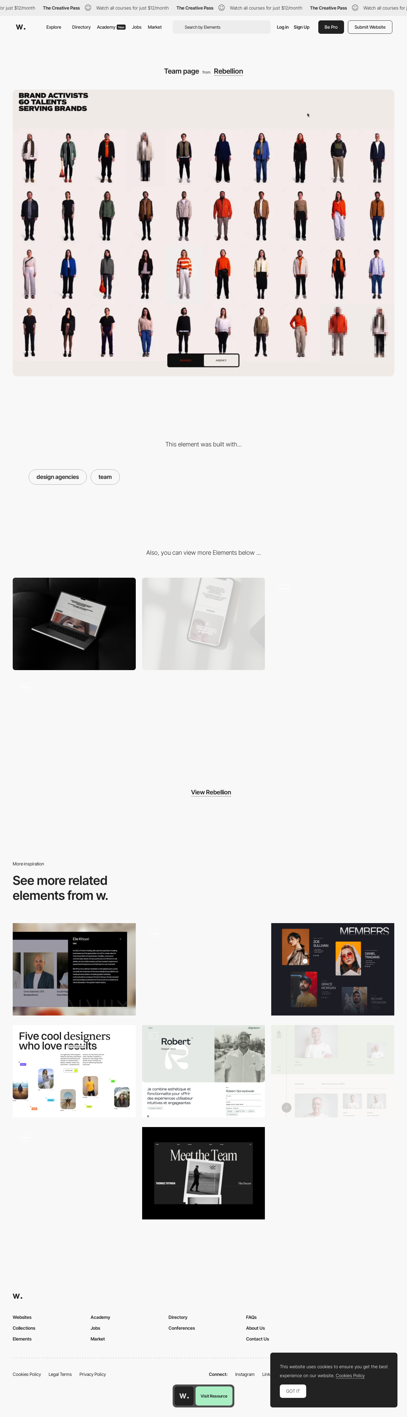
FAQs (251, 1317)
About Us (255, 1328)
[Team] (74, 969)
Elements (22, 1338)
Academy (111, 27)
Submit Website (370, 27)
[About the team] (74, 1071)
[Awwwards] (20, 27)
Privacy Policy (92, 1374)
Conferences (182, 1328)
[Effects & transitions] (332, 624)
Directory (81, 27)
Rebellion (228, 71)
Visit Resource (214, 1396)
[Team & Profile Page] (203, 1071)
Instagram (245, 1374)
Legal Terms (60, 1374)
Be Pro (331, 27)
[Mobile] (203, 624)
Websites (22, 1317)
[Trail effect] (74, 722)
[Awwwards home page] (184, 1396)
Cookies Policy (27, 1374)
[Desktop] (74, 624)
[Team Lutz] (332, 1071)
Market (155, 27)
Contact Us (257, 1338)
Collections (24, 1328)
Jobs (136, 27)
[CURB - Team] (203, 1173)
